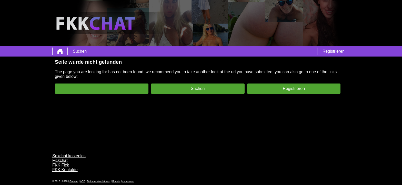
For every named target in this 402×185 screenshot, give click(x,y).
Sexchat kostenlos (69, 156)
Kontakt (116, 181)
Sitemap (73, 181)
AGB (82, 181)
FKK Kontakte (65, 170)
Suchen (80, 51)
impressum (128, 181)
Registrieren (334, 51)
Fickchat (60, 160)
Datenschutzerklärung (98, 181)
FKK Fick (60, 165)
